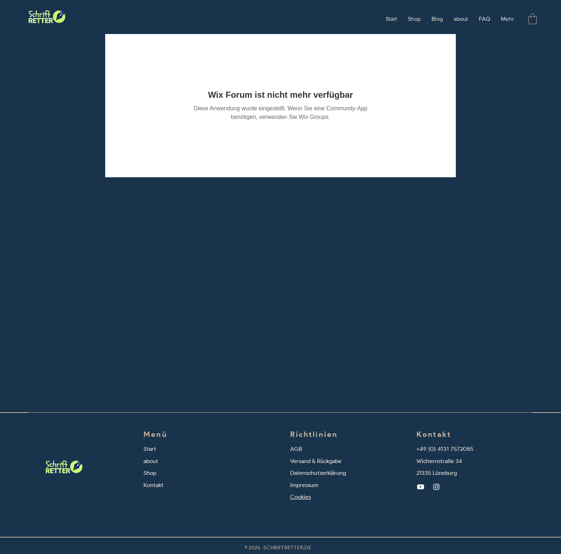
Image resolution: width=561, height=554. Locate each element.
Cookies (300, 496)
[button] (532, 19)
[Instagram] (436, 487)
